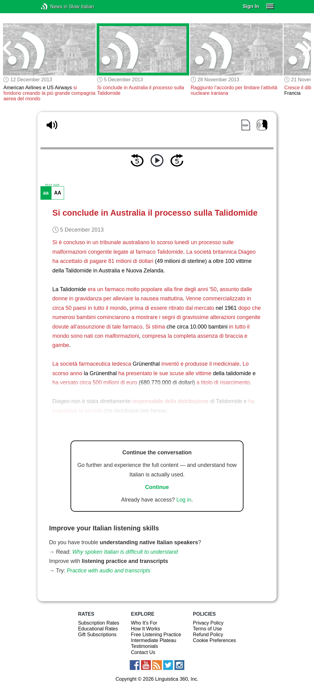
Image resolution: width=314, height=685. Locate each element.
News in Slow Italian (53, 6)
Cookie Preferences (214, 640)
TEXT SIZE (52, 185)
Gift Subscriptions (97, 634)
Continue (157, 487)
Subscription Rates (98, 622)
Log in (183, 500)
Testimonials (144, 646)
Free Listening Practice (156, 634)
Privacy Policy (208, 622)
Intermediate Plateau (153, 640)
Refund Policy (208, 634)
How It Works (145, 628)
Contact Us (143, 652)
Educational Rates (98, 628)
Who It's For (144, 622)
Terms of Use (207, 628)
